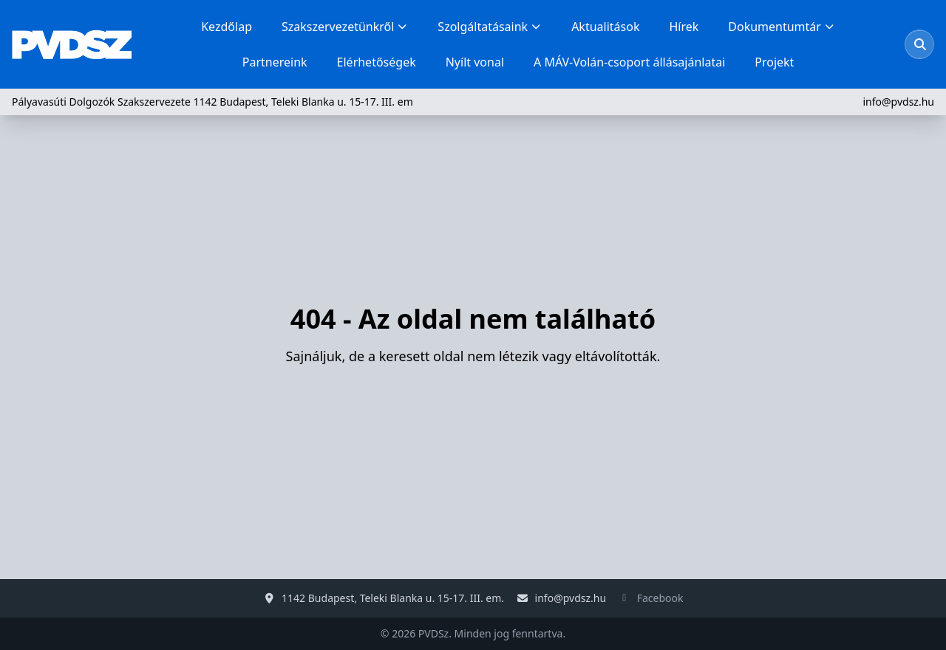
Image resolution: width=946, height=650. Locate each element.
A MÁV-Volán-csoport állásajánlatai (629, 62)
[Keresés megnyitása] (920, 44)
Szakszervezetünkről (345, 26)
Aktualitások (605, 26)
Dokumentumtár (781, 26)
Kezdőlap (226, 26)
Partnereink (274, 62)
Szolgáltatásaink (490, 26)
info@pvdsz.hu (898, 102)
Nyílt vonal (475, 62)
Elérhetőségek (376, 62)
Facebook (660, 598)
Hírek (683, 26)
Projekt (774, 62)
